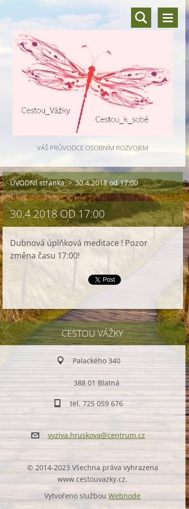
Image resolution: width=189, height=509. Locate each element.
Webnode (124, 495)
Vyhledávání (141, 18)
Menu (168, 18)
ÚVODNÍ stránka (37, 182)
